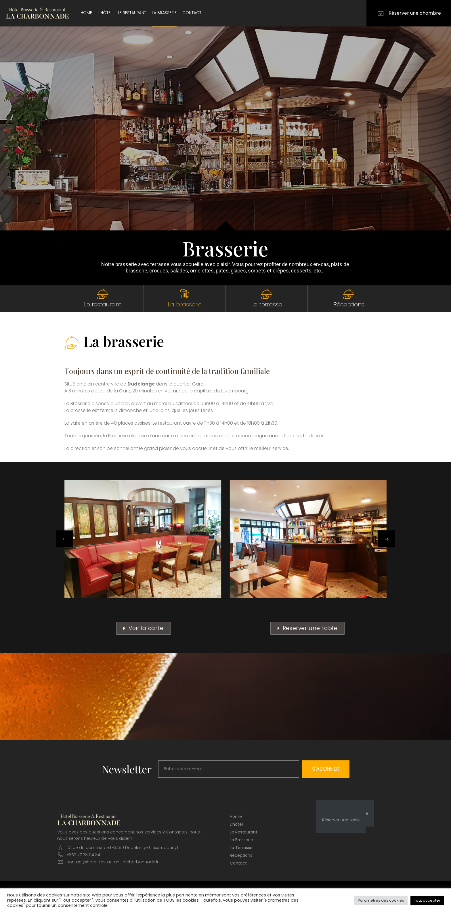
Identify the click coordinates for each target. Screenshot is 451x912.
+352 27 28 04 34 (83, 855)
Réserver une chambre (409, 13)
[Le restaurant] (102, 294)
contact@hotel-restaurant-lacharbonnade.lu (113, 862)
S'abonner (325, 768)
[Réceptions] (348, 294)
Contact (191, 13)
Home (86, 13)
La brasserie (164, 13)
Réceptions (348, 304)
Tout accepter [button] (427, 900)
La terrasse (266, 304)
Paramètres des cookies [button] (381, 900)
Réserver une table (341, 820)
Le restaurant (132, 13)
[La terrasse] (266, 294)
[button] (64, 539)
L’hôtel (105, 13)
